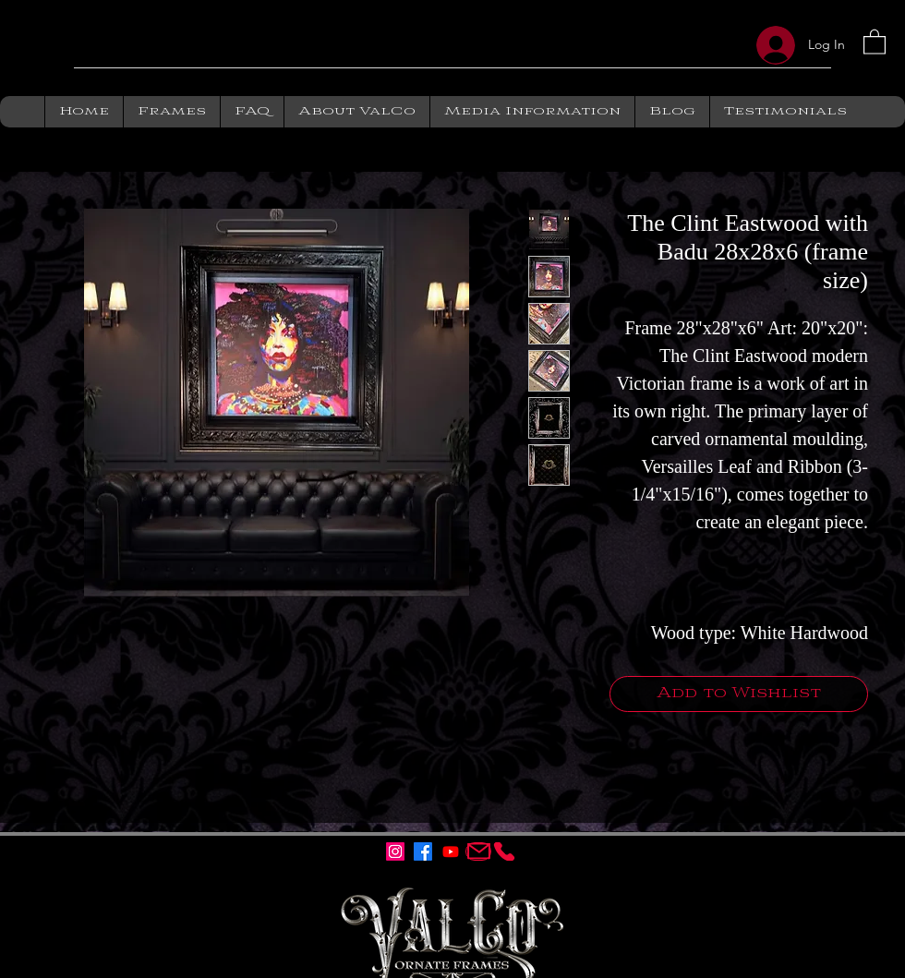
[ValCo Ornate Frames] (504, 851)
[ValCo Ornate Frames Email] (478, 851)
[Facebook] (423, 851)
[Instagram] (395, 851)
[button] (874, 41)
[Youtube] (450, 851)
